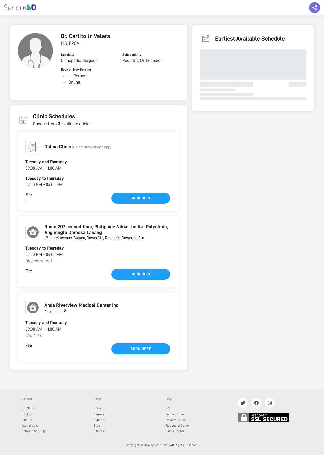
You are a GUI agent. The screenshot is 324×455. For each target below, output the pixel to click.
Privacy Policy (176, 419)
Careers (99, 414)
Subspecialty (131, 54)
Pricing (26, 414)
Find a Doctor (175, 431)
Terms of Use (175, 414)
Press (98, 408)
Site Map (100, 431)
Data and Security (34, 431)
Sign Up (27, 419)
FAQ (168, 408)
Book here (140, 198)
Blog (97, 425)
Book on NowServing (76, 69)
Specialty (68, 54)
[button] (32, 146)
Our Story (28, 408)
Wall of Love (30, 425)
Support (99, 419)
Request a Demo (177, 425)
